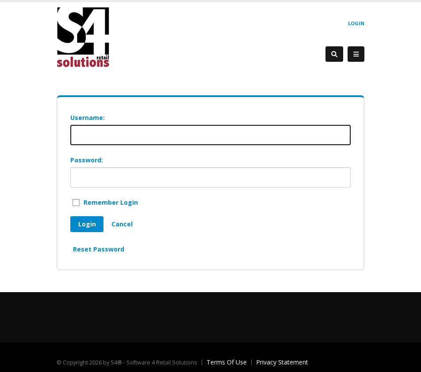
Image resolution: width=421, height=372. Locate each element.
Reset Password (98, 249)
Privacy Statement (282, 362)
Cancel (122, 224)
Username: (87, 117)
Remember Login (111, 202)
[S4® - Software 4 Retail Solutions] (83, 37)
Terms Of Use (227, 362)
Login (356, 23)
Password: (86, 160)
